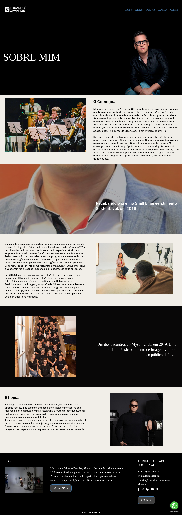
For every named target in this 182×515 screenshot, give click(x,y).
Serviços (138, 9)
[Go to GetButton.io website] (174, 512)
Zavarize (162, 9)
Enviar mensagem (150, 476)
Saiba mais (61, 488)
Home (128, 9)
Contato (174, 9)
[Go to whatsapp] (174, 505)
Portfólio (150, 9)
